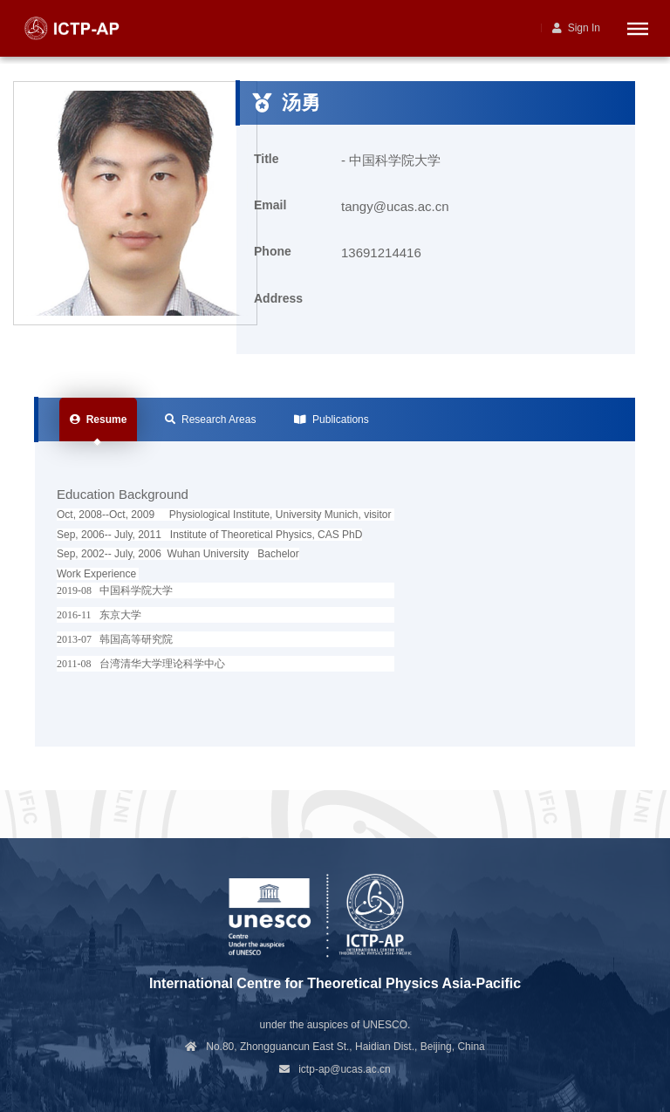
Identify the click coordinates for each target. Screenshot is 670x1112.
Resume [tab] (98, 419)
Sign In (576, 28)
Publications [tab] (331, 419)
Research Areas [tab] (210, 419)
